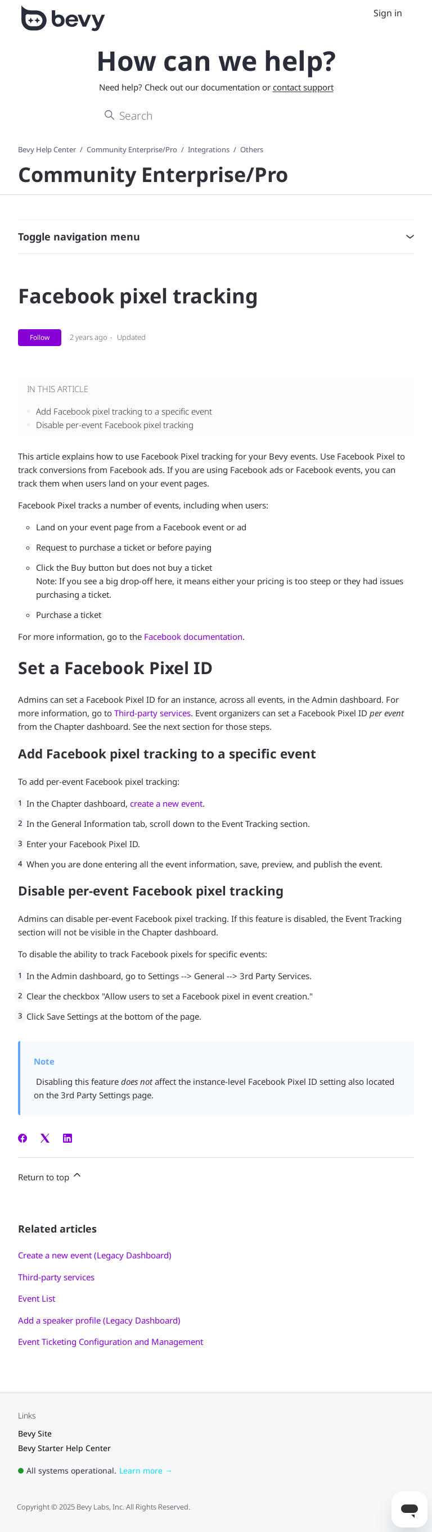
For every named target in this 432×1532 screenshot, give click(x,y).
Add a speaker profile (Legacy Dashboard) (99, 1320)
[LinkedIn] (67, 1139)
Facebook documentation (193, 636)
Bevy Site (35, 1433)
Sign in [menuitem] (388, 13)
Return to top (50, 1176)
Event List (36, 1298)
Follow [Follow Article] (40, 337)
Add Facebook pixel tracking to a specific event (124, 411)
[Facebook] (22, 1139)
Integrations (209, 149)
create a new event (166, 803)
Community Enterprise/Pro (132, 149)
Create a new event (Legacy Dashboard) (95, 1255)
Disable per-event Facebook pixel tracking (115, 424)
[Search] (216, 115)
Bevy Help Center (47, 149)
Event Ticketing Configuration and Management (110, 1341)
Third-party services (152, 713)
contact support (303, 87)
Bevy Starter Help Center (64, 1448)
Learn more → (146, 1470)
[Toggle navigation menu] (361, 13)
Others (251, 149)
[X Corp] (45, 1139)
